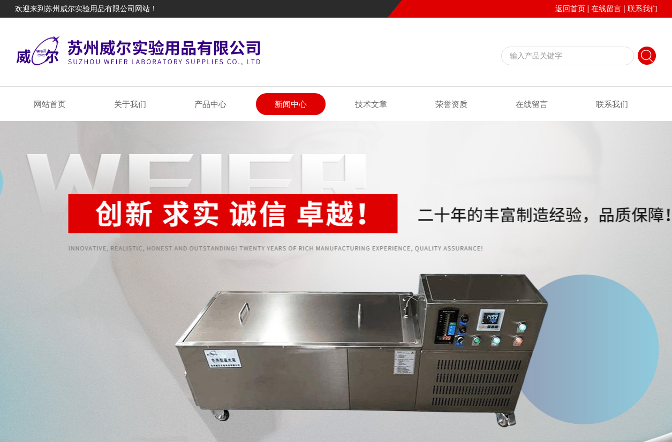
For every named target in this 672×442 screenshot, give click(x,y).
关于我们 (130, 104)
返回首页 (570, 8)
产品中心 (210, 104)
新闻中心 (291, 104)
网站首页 (50, 104)
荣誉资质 (451, 104)
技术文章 (371, 104)
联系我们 (643, 8)
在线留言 (606, 8)
